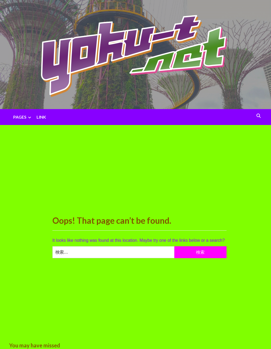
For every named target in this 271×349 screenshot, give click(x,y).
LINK (41, 116)
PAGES (23, 117)
